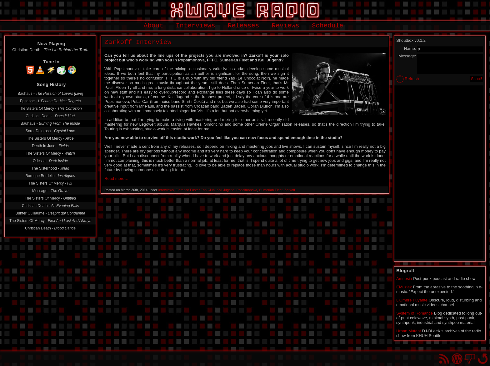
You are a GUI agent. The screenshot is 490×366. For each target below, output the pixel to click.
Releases (243, 25)
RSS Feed (444, 358)
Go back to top (482, 358)
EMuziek (404, 287)
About (153, 25)
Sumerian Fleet (270, 190)
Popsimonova (247, 190)
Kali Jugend (226, 190)
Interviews (195, 25)
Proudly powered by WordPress (457, 358)
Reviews (285, 25)
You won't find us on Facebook (469, 358)
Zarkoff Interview (137, 42)
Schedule (327, 25)
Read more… (116, 178)
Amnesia (404, 278)
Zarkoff (289, 190)
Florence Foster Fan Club (195, 190)
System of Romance (414, 313)
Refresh (412, 78)
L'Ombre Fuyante (412, 300)
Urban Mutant (408, 331)
